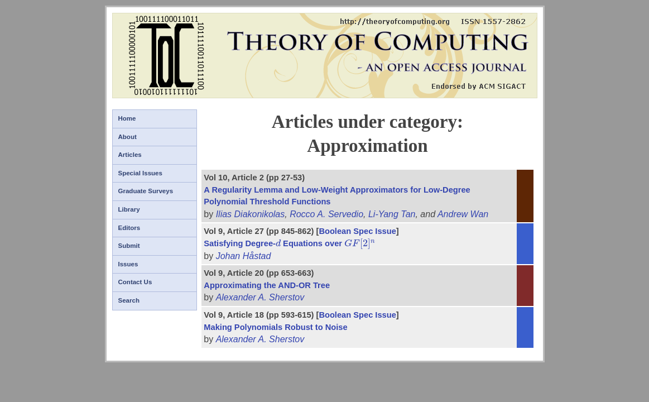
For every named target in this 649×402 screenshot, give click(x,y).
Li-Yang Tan (392, 214)
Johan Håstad (243, 256)
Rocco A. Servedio (326, 214)
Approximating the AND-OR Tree (267, 285)
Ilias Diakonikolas (250, 214)
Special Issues (140, 173)
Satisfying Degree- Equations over (290, 243)
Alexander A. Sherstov (260, 297)
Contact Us (135, 282)
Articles (130, 154)
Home (127, 118)
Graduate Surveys (146, 191)
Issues (128, 264)
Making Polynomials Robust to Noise (275, 327)
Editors (129, 227)
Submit (129, 245)
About (127, 136)
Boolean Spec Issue (357, 231)
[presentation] (278, 243)
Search (129, 300)
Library (129, 209)
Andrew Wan (463, 214)
